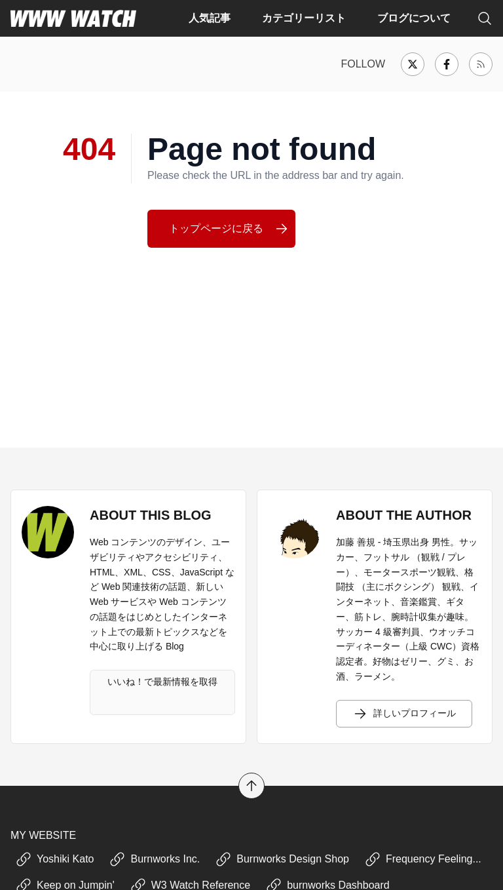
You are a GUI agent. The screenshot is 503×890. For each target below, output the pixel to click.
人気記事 (210, 18)
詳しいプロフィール (404, 714)
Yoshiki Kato (55, 859)
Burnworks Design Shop (282, 859)
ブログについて (414, 18)
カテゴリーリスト (304, 18)
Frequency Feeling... (423, 859)
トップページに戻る (229, 228)
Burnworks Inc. (154, 859)
